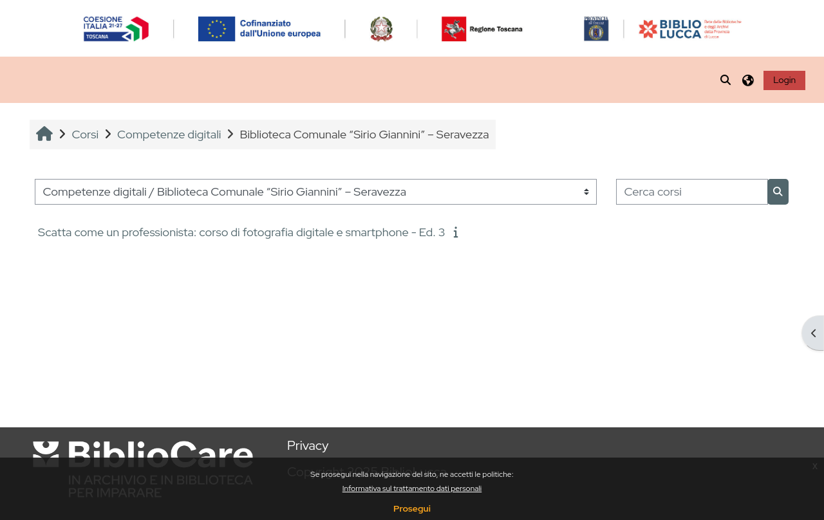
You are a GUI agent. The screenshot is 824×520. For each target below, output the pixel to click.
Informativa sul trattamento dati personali (412, 488)
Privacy (307, 445)
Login (784, 80)
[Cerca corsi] (692, 192)
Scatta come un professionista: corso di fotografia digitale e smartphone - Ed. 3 (241, 232)
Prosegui (412, 508)
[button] (726, 80)
